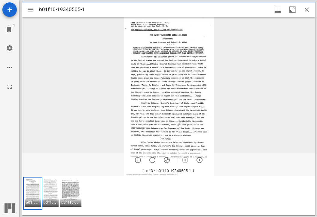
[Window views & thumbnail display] (278, 9)
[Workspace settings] (9, 48)
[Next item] (199, 160)
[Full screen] (9, 87)
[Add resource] (9, 9)
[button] (33, 193)
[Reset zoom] (167, 160)
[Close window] (307, 9)
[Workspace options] (9, 67)
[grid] (168, 195)
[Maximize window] (292, 9)
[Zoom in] (138, 160)
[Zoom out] (152, 160)
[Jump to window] (9, 29)
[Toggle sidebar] (30, 9)
